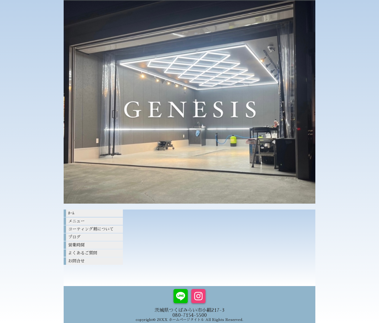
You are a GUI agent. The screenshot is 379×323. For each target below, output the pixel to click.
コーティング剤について (91, 229)
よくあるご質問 (82, 253)
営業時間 (76, 245)
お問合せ (76, 261)
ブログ (74, 237)
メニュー (76, 221)
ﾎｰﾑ (71, 213)
